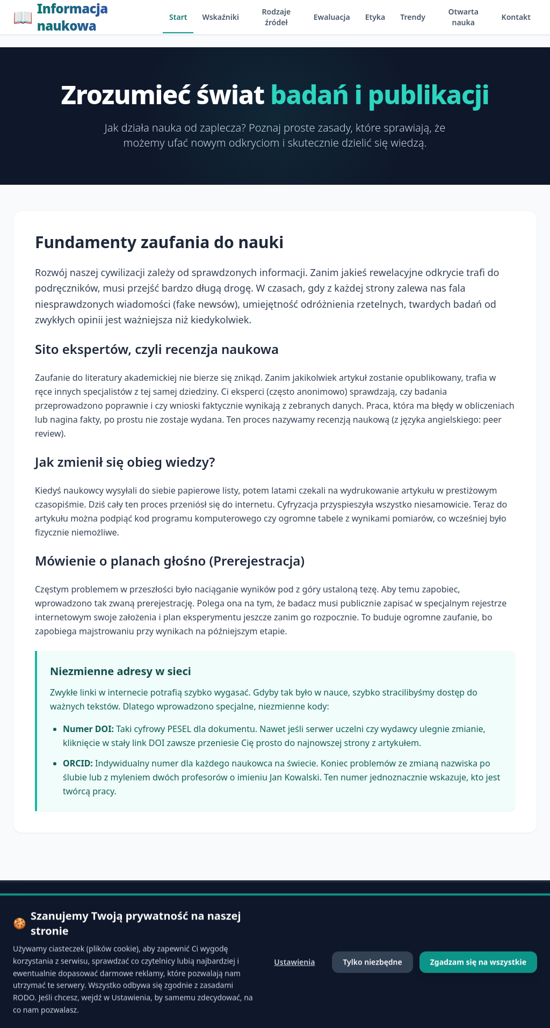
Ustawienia (294, 998)
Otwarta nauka (463, 16)
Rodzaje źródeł (276, 16)
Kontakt (516, 17)
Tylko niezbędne (372, 998)
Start (178, 17)
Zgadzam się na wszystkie (478, 998)
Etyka (375, 17)
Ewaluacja (332, 17)
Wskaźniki (220, 17)
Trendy (412, 17)
